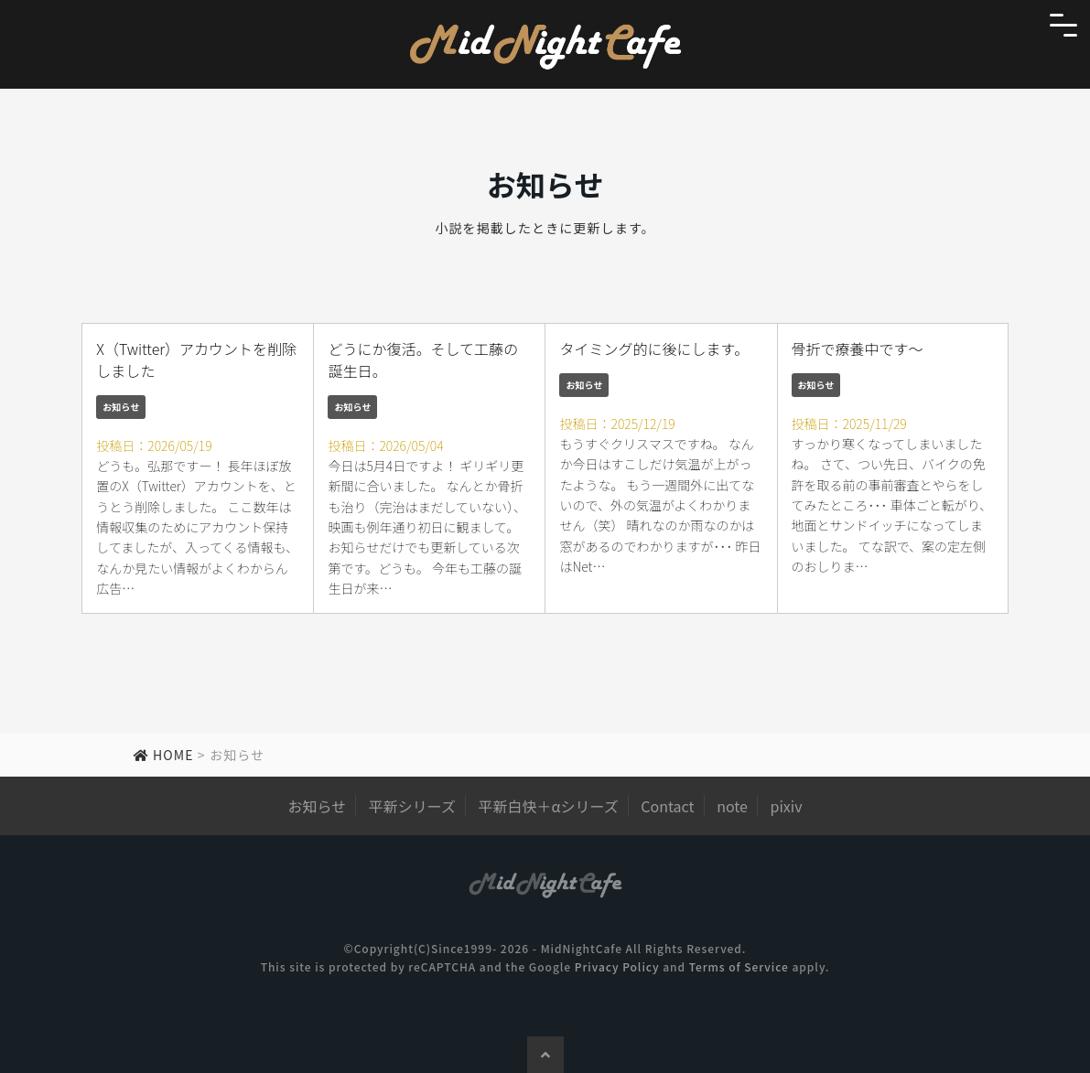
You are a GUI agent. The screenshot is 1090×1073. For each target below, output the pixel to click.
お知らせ (121, 406)
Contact (667, 806)
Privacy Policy (617, 966)
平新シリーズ (412, 806)
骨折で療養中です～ (857, 348)
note (732, 806)
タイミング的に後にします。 (653, 348)
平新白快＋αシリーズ (549, 806)
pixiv (787, 806)
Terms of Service (739, 966)
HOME (164, 755)
